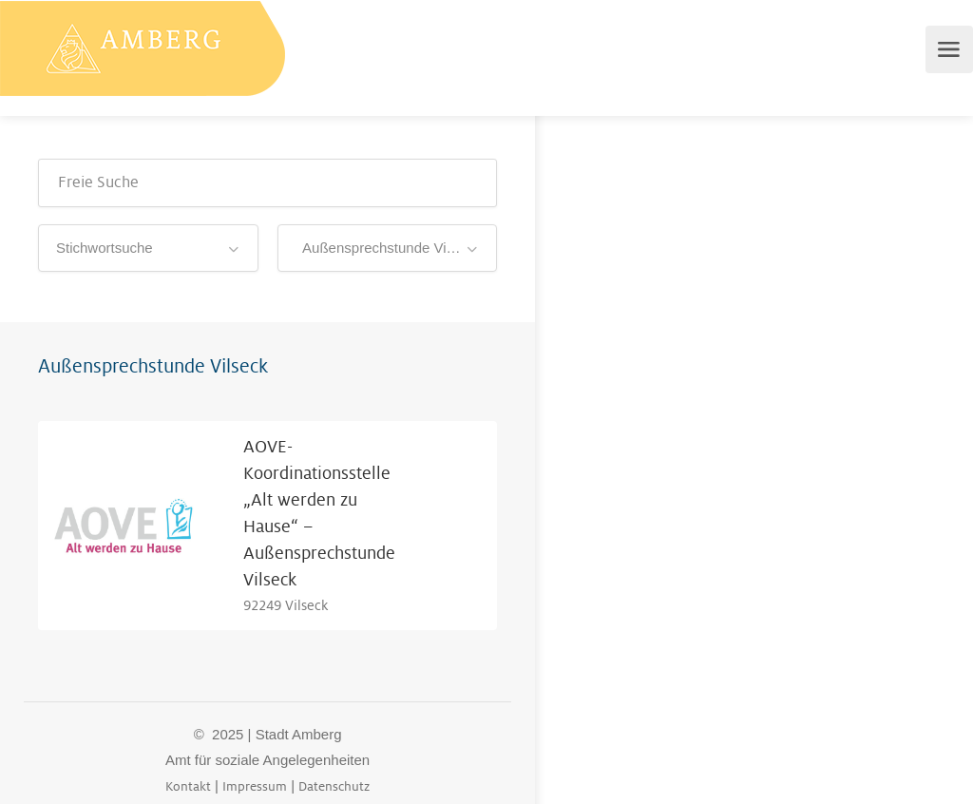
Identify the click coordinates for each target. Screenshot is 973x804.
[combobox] (148, 248)
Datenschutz (334, 786)
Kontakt (188, 786)
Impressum (254, 786)
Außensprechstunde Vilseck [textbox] (387, 247)
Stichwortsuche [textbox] (104, 247)
